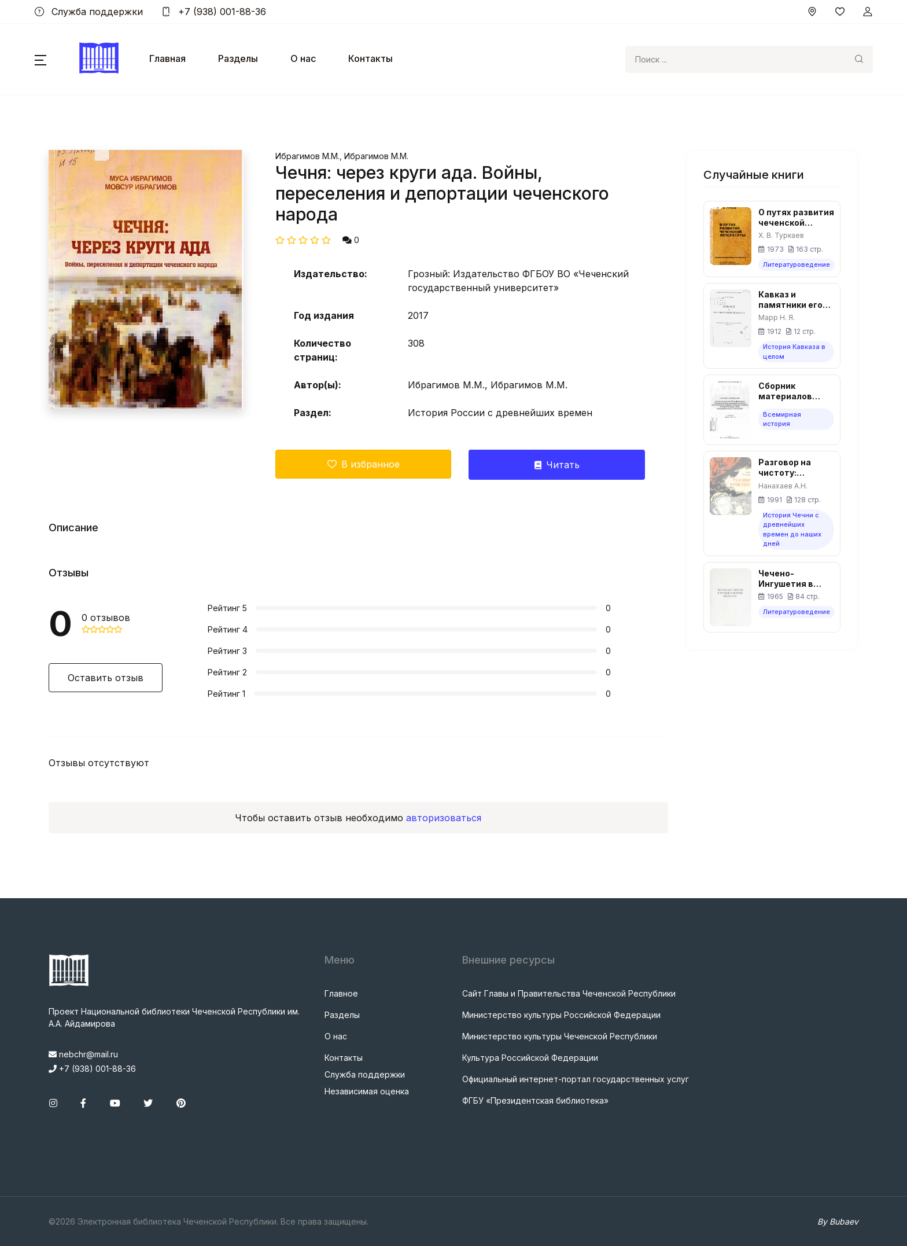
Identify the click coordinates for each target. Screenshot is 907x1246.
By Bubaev (837, 1221)
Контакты (370, 58)
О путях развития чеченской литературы (796, 217)
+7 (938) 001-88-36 (213, 11)
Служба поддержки (89, 11)
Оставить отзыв (105, 677)
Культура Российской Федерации (530, 1058)
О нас (303, 58)
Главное (341, 993)
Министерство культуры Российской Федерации (561, 1015)
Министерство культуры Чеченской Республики (559, 1036)
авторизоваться (443, 818)
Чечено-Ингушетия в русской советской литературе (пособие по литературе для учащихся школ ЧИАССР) (793, 578)
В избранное (363, 464)
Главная (167, 58)
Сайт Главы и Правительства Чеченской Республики (569, 993)
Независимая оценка (367, 1091)
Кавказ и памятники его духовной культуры (790, 299)
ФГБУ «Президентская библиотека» (535, 1100)
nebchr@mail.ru (83, 1054)
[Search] (735, 59)
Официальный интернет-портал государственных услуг (575, 1079)
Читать (557, 465)
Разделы (238, 58)
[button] (40, 59)
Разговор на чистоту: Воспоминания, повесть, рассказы (792, 467)
